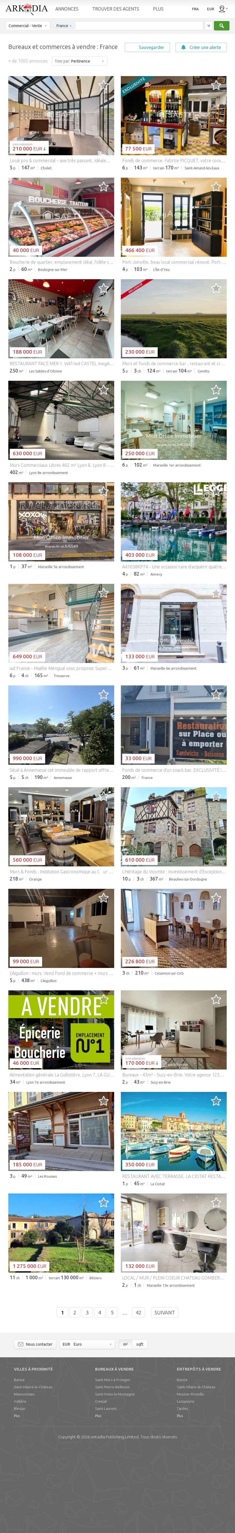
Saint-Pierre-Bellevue (112, 1471)
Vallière (20, 1486)
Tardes (182, 1493)
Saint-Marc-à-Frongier (113, 1464)
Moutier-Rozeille (190, 1478)
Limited (115, 1521)
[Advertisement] (117, 216)
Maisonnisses (24, 1478)
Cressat (101, 1486)
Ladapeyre (185, 1486)
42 (138, 1397)
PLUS (158, 8)
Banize (19, 1464)
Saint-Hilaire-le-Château (33, 1471)
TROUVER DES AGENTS (115, 8)
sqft (139, 1428)
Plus (17, 1500)
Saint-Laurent (106, 1493)
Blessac (19, 1493)
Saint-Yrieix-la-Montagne (115, 1478)
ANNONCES (66, 8)
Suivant (165, 1397)
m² (125, 1428)
